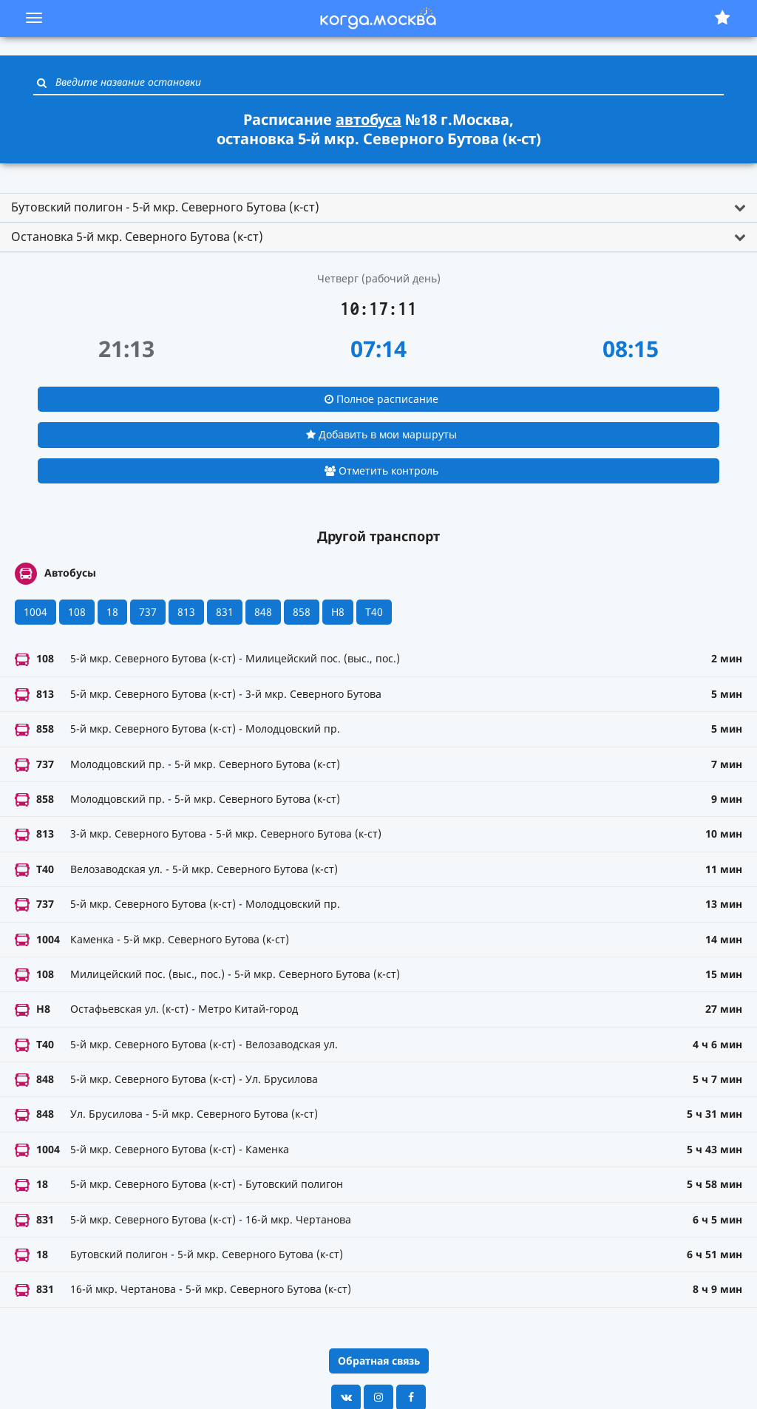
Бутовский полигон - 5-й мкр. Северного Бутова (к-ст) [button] (165, 207)
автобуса (368, 119)
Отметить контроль (381, 471)
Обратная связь (379, 1361)
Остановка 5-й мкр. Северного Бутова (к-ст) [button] (137, 236)
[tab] (378, 208)
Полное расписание (381, 399)
